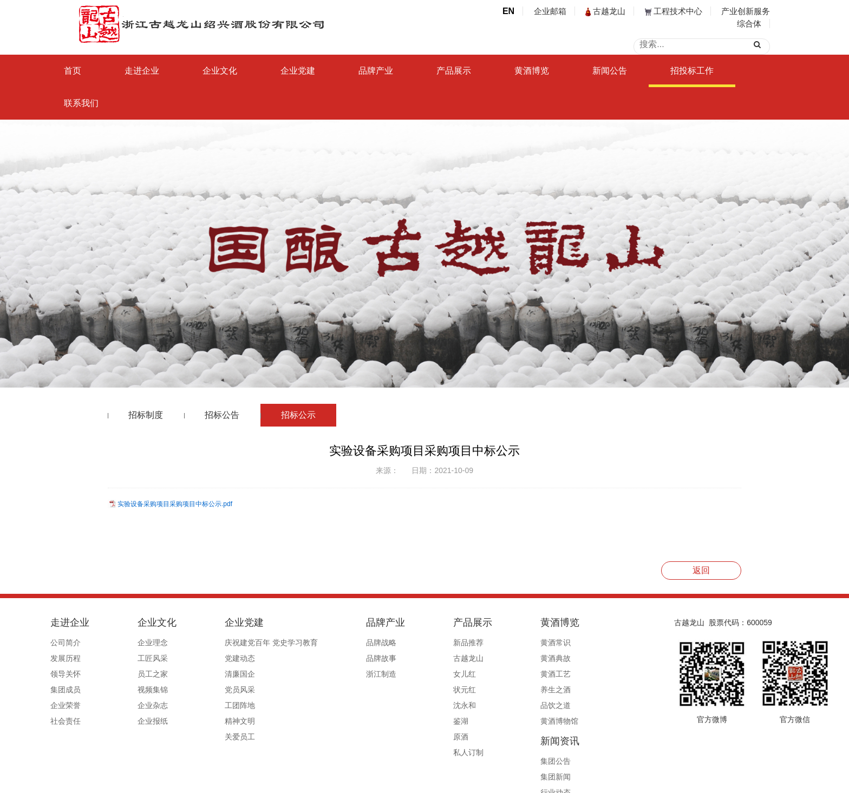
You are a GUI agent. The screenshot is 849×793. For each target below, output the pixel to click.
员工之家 (149, 674)
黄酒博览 (531, 70)
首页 (72, 70)
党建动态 (221, 658)
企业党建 (297, 70)
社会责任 (76, 721)
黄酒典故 (492, 658)
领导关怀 (76, 674)
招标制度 (145, 415)
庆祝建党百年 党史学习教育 (252, 642)
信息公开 (564, 721)
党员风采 (221, 689)
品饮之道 (492, 705)
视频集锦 (149, 689)
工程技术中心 (673, 11)
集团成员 (76, 689)
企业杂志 (149, 705)
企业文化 (220, 70)
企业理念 (149, 642)
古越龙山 (605, 11)
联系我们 (81, 103)
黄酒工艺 (492, 674)
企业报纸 (149, 721)
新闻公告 (609, 70)
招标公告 (222, 415)
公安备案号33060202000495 (556, 780)
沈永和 (415, 705)
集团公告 (564, 642)
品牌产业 (375, 70)
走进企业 (142, 70)
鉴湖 (412, 721)
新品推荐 (419, 642)
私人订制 (419, 752)
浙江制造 (347, 674)
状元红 (415, 689)
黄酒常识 (492, 642)
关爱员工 (221, 736)
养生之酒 (492, 689)
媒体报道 (564, 705)
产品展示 (453, 70)
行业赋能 (564, 689)
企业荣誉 (76, 705)
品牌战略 (347, 642)
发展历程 (76, 658)
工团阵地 (221, 705)
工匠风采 (149, 658)
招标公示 (298, 415)
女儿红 (415, 674)
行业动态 (564, 674)
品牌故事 (347, 658)
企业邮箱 (550, 11)
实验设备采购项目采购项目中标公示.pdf (174, 504)
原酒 (412, 736)
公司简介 (76, 642)
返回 (701, 570)
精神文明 (221, 721)
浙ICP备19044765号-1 (468, 780)
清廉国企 (221, 674)
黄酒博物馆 (496, 721)
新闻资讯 (568, 622)
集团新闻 (564, 658)
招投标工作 (692, 70)
